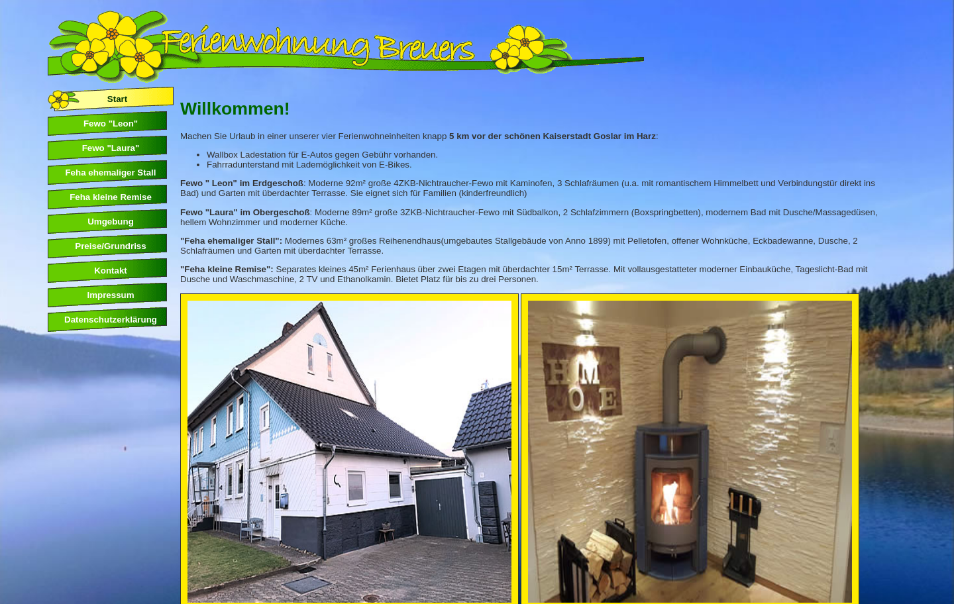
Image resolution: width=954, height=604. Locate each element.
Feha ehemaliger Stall (110, 172)
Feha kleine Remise (111, 197)
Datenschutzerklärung (110, 320)
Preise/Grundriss (110, 246)
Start (117, 99)
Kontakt (110, 271)
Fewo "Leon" (110, 123)
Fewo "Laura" (111, 148)
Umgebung (110, 221)
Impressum (110, 295)
